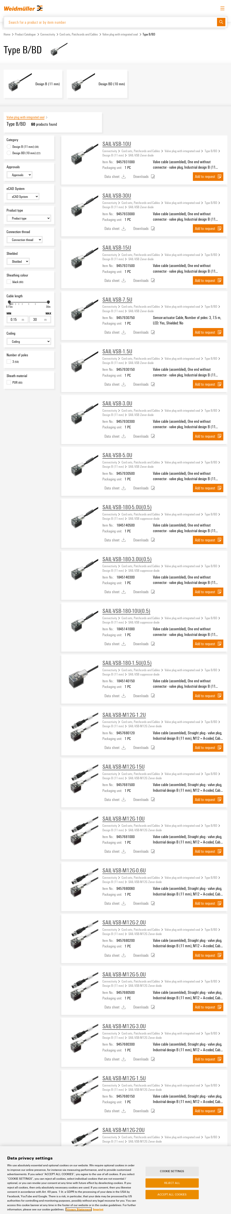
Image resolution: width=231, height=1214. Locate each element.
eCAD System (16, 189)
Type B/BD (211, 151)
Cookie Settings (172, 1174)
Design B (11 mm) (113, 155)
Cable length (15, 296)
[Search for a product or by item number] (110, 22)
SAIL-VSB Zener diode (141, 155)
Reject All (172, 1186)
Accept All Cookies (172, 1197)
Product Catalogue (25, 35)
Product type (15, 211)
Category (12, 140)
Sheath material (17, 376)
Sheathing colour (17, 276)
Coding (11, 334)
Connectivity (47, 35)
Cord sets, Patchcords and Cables (79, 35)
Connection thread (18, 232)
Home (7, 35)
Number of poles (17, 355)
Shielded (12, 254)
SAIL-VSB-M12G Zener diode (145, 726)
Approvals (13, 167)
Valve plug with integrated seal (120, 35)
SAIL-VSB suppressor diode (143, 519)
